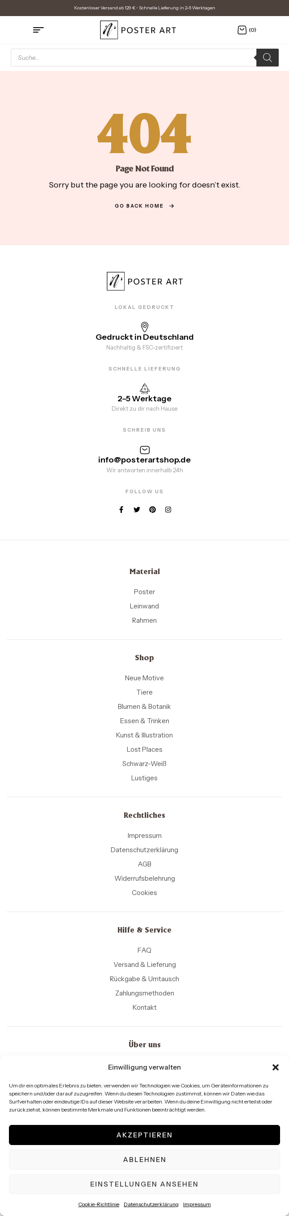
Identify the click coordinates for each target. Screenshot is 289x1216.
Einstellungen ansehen (144, 1184)
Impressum (197, 1204)
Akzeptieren (144, 1135)
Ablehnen (145, 1159)
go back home (145, 206)
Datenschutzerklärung (151, 1204)
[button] (275, 1067)
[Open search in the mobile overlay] (145, 58)
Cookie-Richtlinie (98, 1204)
